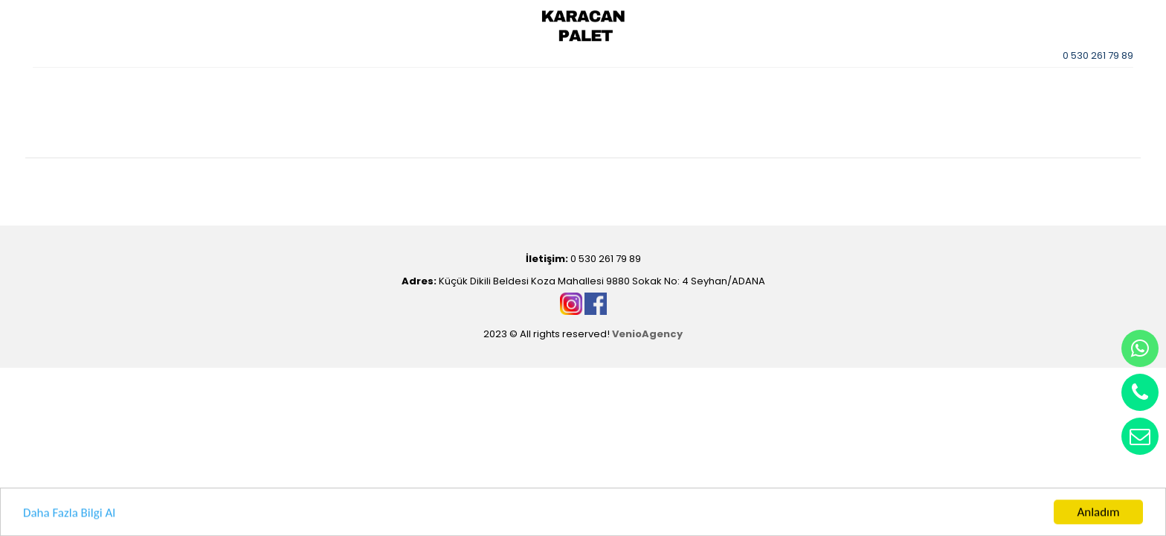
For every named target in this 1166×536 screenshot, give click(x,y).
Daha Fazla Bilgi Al (69, 514)
